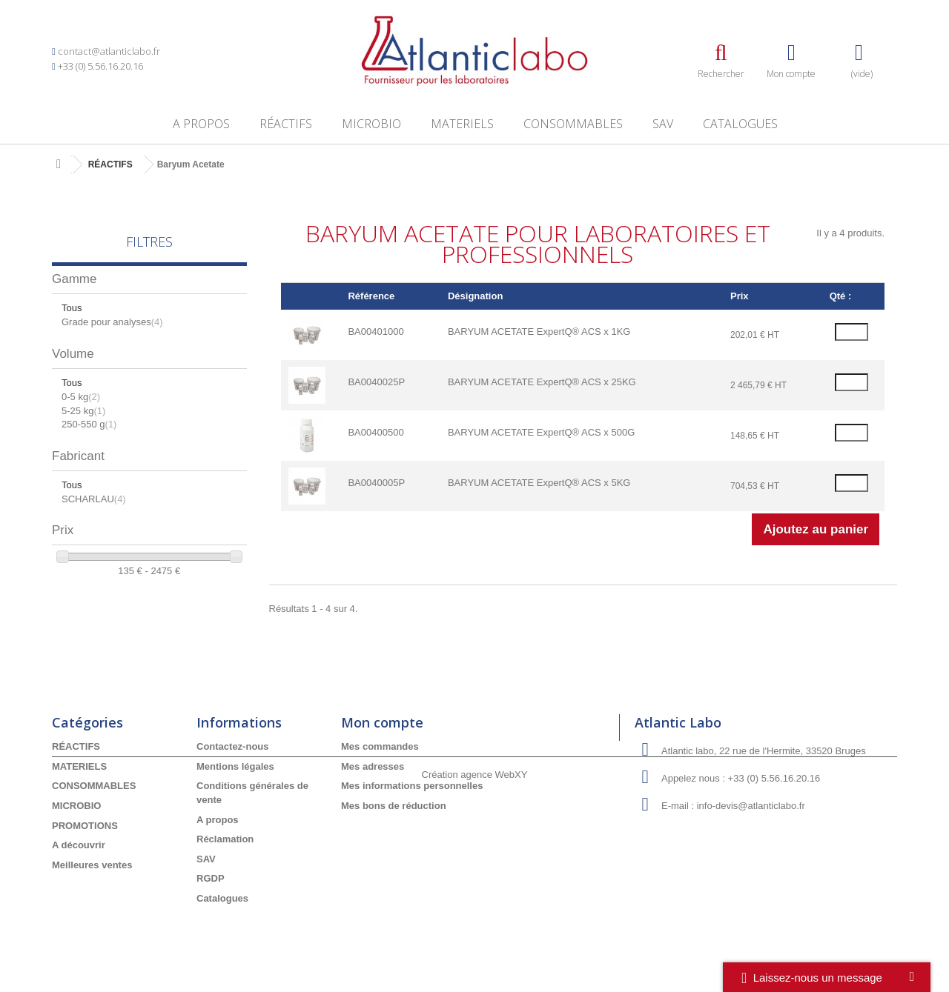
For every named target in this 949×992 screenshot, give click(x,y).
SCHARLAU (94, 499)
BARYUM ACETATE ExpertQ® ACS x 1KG (539, 331)
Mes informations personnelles (412, 785)
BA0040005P (376, 482)
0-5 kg (81, 396)
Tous (72, 307)
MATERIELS (462, 124)
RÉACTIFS (285, 124)
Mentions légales (235, 766)
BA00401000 (375, 331)
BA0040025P (376, 381)
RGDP (210, 878)
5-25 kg (83, 410)
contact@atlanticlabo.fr (109, 51)
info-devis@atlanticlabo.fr (751, 805)
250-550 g (89, 424)
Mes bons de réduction (393, 805)
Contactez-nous (232, 746)
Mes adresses (372, 766)
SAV (662, 124)
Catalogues (740, 124)
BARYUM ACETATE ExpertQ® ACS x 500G (541, 432)
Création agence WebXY (475, 951)
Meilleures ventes (92, 865)
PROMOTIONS (85, 825)
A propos (201, 124)
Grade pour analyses (112, 321)
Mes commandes (380, 746)
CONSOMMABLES (573, 124)
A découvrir (78, 844)
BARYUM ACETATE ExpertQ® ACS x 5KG (539, 482)
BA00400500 (375, 432)
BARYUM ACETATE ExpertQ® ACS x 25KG (542, 381)
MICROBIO (371, 124)
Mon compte (382, 722)
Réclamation (225, 839)
